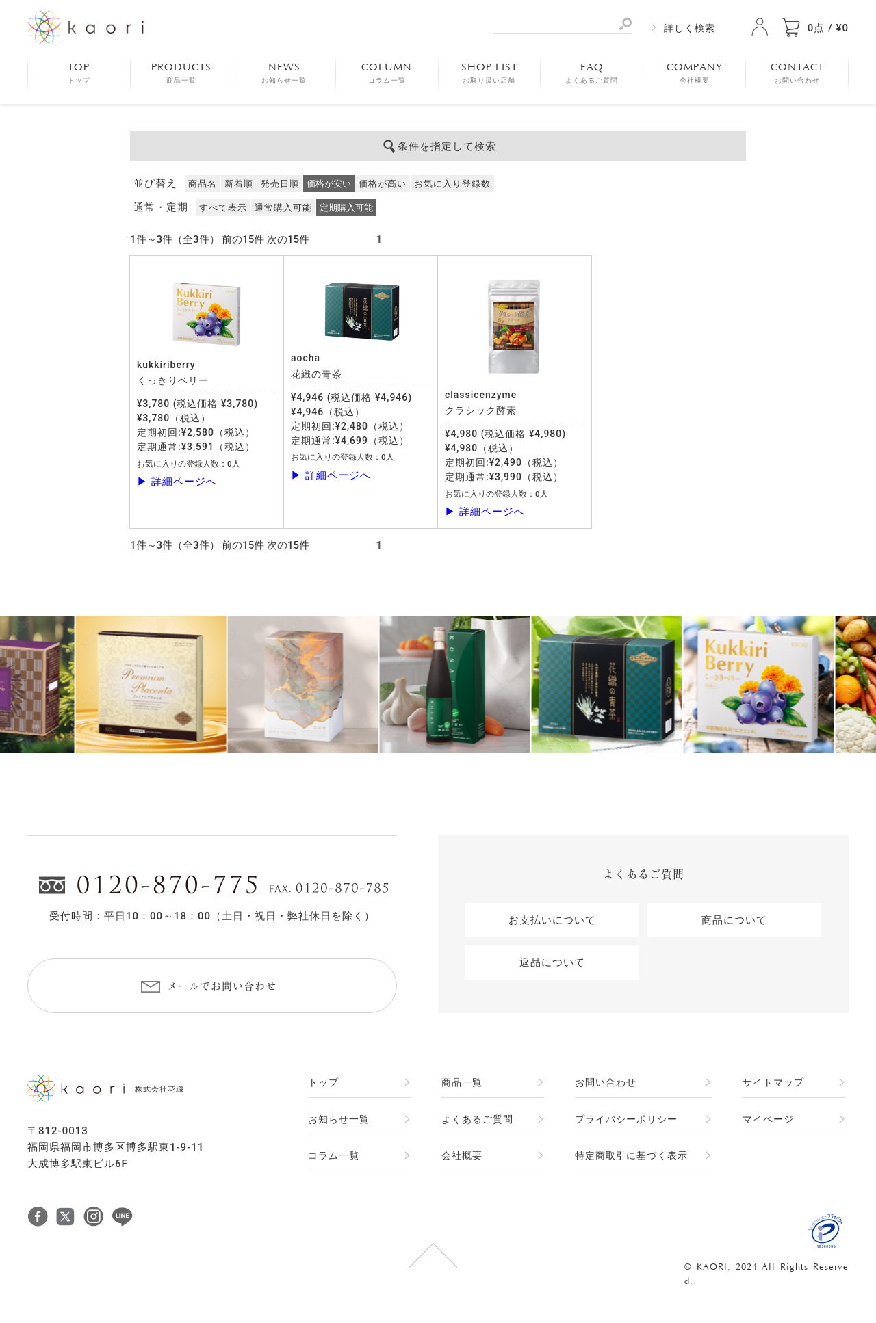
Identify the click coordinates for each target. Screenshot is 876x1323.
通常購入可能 (283, 207)
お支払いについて (552, 920)
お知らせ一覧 (339, 1119)
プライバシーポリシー (626, 1119)
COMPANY (695, 73)
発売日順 (280, 184)
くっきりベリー (173, 380)
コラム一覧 (333, 1155)
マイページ (768, 1119)
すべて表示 (223, 207)
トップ (323, 1082)
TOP (79, 73)
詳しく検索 (689, 28)
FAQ (591, 73)
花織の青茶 (316, 374)
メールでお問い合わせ (221, 986)
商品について (734, 920)
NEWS (284, 73)
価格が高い (383, 184)
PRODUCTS (181, 73)
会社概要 (461, 1155)
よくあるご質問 (477, 1119)
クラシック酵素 (481, 410)
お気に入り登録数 (452, 184)
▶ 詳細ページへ (177, 481)
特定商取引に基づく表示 (631, 1155)
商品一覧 (461, 1082)
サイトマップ (773, 1082)
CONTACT (797, 73)
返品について (552, 962)
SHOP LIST (489, 73)
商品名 (202, 184)
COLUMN (386, 73)
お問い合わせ (605, 1082)
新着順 (238, 184)
